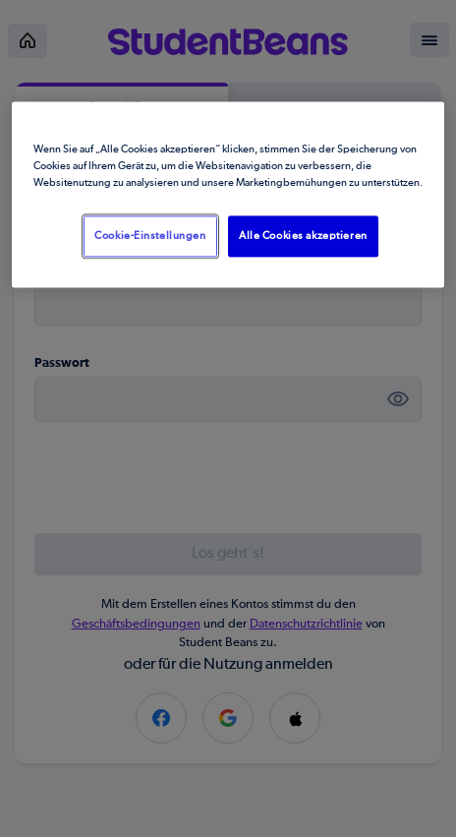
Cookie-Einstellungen (149, 235)
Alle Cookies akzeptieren (303, 235)
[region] (228, 194)
